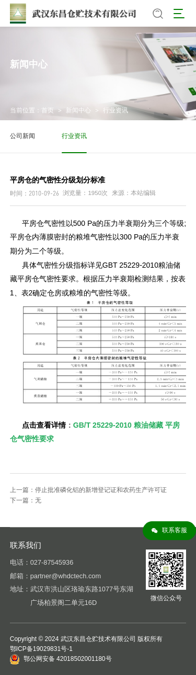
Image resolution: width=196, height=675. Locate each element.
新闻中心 (78, 110)
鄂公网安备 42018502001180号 (68, 658)
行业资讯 (115, 110)
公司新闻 (22, 136)
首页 (47, 110)
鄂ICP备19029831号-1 (41, 649)
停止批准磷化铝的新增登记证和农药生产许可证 (101, 490)
